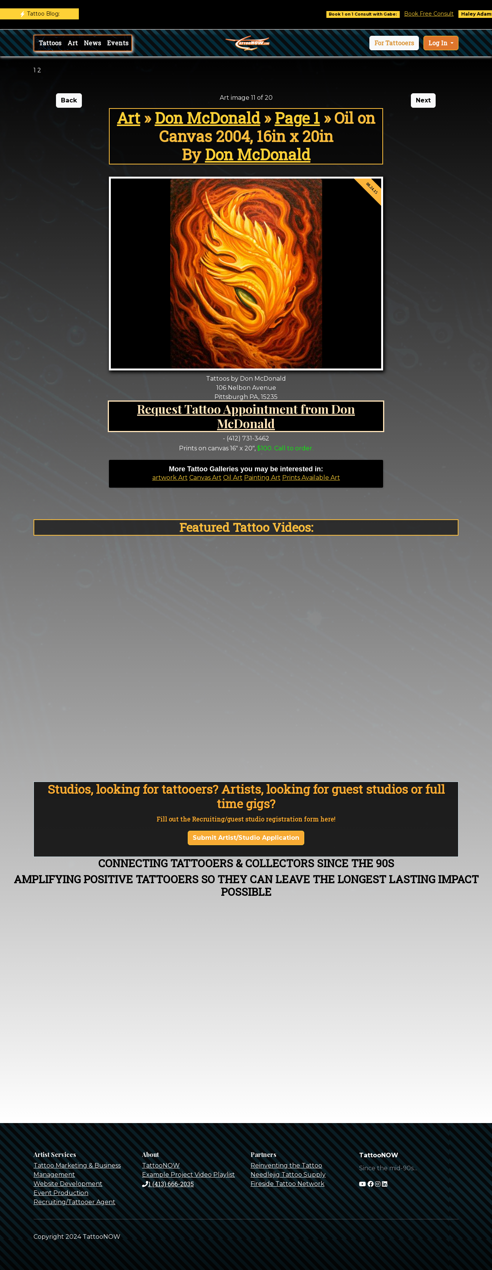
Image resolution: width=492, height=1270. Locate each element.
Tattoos (50, 43)
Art (72, 43)
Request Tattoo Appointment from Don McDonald (246, 415)
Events (117, 43)
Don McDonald (207, 118)
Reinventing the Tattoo (286, 1165)
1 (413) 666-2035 (168, 1184)
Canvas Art (205, 477)
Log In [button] (438, 43)
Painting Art (262, 477)
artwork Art (170, 477)
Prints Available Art (311, 477)
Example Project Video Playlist (188, 1174)
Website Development (68, 1183)
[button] (394, 43)
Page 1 (297, 118)
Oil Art (233, 477)
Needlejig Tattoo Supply (288, 1174)
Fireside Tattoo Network (287, 1183)
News (92, 43)
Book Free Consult (433, 13)
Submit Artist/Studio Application (246, 837)
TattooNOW (161, 1165)
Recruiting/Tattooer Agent (74, 1202)
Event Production (61, 1193)
